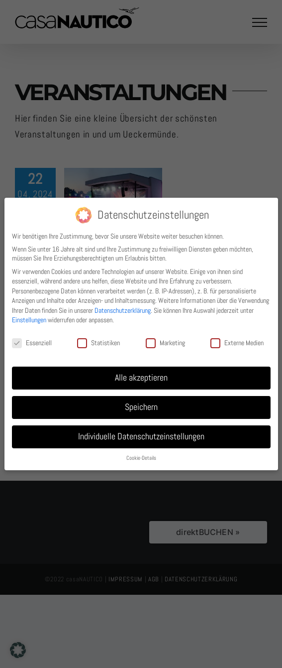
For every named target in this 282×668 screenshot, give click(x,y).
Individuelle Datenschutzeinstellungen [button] (141, 436)
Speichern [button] (141, 406)
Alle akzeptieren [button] (141, 377)
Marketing (165, 342)
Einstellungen (29, 319)
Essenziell (32, 342)
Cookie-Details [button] (141, 458)
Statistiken (98, 342)
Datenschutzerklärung (122, 310)
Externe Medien (237, 342)
